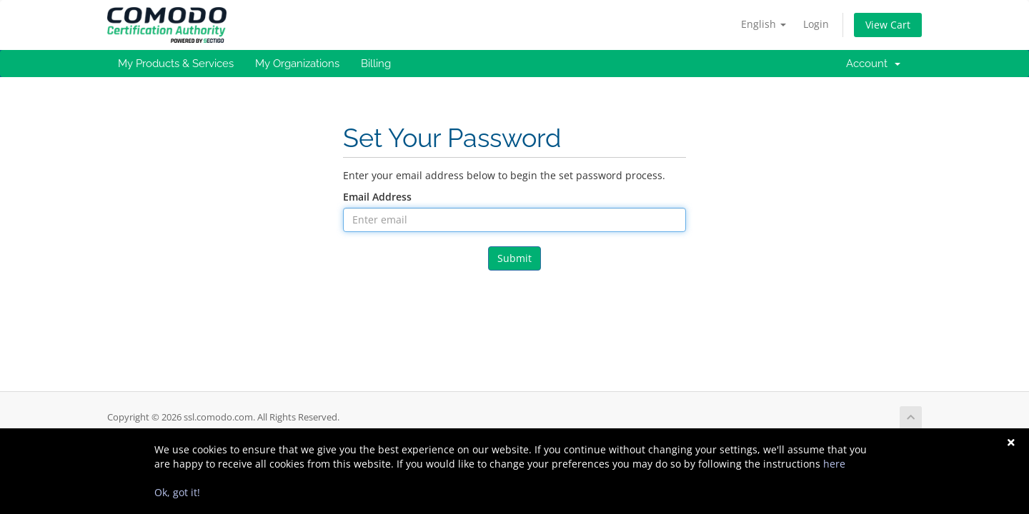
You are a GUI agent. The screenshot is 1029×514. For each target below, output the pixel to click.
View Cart (887, 24)
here (834, 463)
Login (816, 24)
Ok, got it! (177, 492)
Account (873, 63)
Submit (514, 258)
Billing (376, 63)
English (763, 24)
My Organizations (297, 63)
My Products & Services (176, 63)
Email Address (377, 196)
